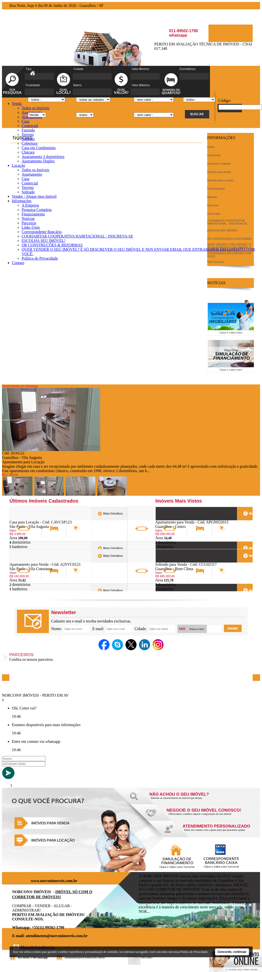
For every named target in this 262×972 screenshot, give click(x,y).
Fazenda (28, 130)
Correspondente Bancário (42, 232)
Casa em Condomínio (39, 148)
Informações (21, 201)
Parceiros (29, 223)
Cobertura (29, 143)
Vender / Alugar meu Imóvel (34, 196)
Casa (25, 121)
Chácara (28, 152)
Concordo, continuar (232, 952)
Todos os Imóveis (35, 108)
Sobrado (28, 139)
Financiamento (33, 214)
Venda (17, 103)
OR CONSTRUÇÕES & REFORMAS (52, 245)
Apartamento (32, 174)
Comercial (30, 126)
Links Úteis (31, 227)
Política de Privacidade (40, 258)
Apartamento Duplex (38, 161)
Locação (18, 165)
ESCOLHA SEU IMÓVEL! (44, 241)
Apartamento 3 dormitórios (43, 157)
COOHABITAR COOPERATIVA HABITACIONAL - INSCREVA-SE (77, 236)
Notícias (28, 218)
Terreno (28, 134)
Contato (18, 263)
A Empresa (30, 205)
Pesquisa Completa (37, 210)
